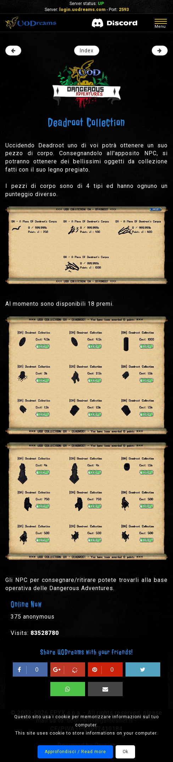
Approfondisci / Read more (75, 751)
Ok (125, 751)
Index (87, 50)
